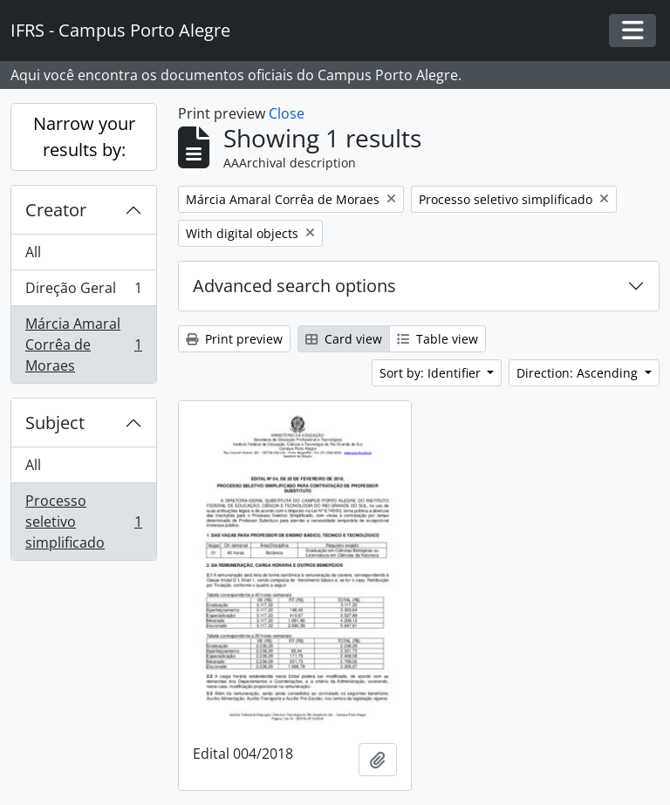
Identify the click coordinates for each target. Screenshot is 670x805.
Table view (437, 339)
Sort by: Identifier (431, 373)
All (33, 252)
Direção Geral (83, 291)
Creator (55, 210)
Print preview (234, 339)
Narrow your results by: (84, 136)
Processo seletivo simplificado (83, 521)
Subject (55, 422)
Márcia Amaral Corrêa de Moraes (83, 344)
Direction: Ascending (578, 373)
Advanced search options (294, 285)
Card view (343, 339)
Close (286, 113)
